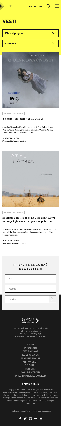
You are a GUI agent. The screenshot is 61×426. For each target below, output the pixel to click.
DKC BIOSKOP (30, 351)
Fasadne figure (31, 358)
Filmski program (14, 33)
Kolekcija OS (30, 355)
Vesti (30, 344)
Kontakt (30, 368)
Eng (40, 6)
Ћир (31, 6)
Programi (30, 348)
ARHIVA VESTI (30, 362)
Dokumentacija (30, 372)
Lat (35, 6)
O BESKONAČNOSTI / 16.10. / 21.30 (30, 99)
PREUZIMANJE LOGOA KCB (30, 376)
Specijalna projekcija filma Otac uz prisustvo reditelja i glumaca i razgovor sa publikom (30, 197)
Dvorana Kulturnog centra (14, 141)
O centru (30, 365)
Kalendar (30, 43)
